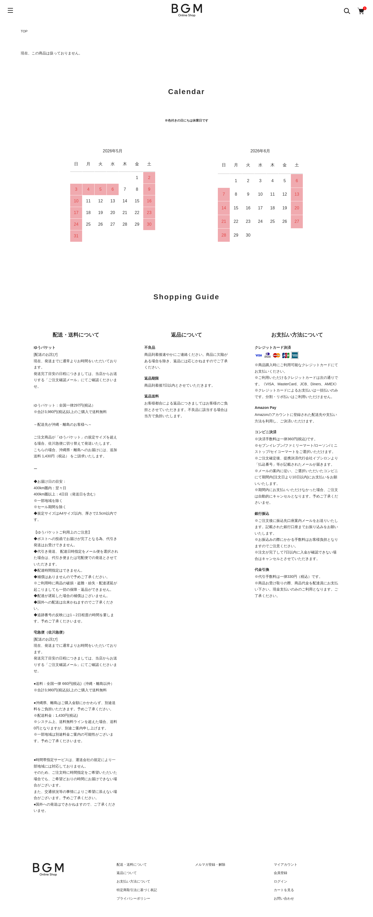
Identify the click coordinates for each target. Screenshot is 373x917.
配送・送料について (132, 864)
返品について (127, 873)
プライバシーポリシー (133, 898)
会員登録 (280, 873)
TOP (24, 31)
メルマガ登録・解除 (210, 864)
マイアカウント (285, 864)
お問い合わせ (284, 898)
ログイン (280, 881)
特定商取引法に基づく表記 (137, 890)
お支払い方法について (133, 881)
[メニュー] (10, 10)
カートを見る (284, 890)
